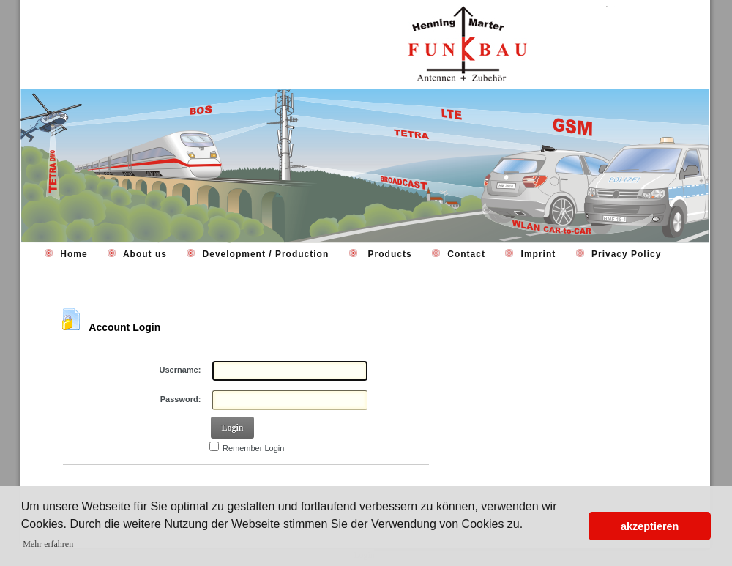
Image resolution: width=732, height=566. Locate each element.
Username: (180, 369)
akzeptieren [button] (650, 526)
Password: (180, 399)
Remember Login (253, 448)
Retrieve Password (107, 484)
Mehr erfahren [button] (48, 544)
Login (232, 427)
